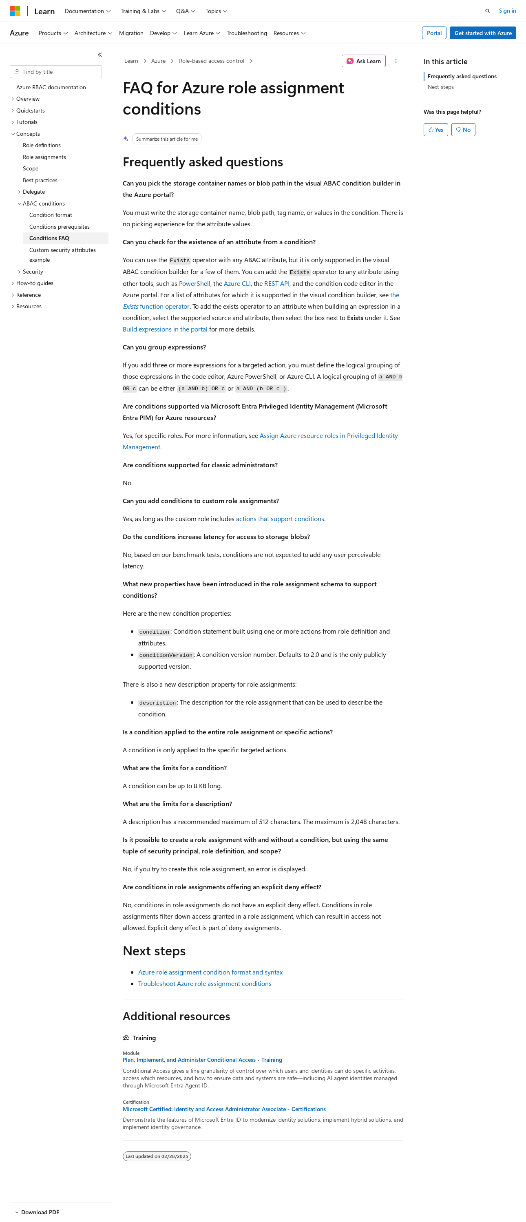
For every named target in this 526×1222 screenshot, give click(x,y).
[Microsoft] (15, 11)
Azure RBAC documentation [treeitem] (51, 87)
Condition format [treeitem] (50, 215)
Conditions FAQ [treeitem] (49, 238)
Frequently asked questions (462, 76)
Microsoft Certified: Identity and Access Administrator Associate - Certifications (224, 1109)
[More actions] (396, 61)
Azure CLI (237, 283)
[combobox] (56, 71)
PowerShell (194, 283)
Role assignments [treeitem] (44, 157)
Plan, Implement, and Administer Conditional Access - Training (202, 1059)
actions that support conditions (280, 518)
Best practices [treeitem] (40, 180)
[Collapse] (99, 54)
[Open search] (488, 11)
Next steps (441, 87)
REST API (277, 283)
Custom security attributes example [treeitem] (62, 255)
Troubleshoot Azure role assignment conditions (205, 983)
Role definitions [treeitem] (42, 145)
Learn (131, 60)
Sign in (507, 10)
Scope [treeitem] (30, 168)
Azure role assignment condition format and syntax (210, 972)
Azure (158, 60)
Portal (434, 33)
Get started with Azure (483, 33)
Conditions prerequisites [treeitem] (59, 226)
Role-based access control (211, 60)
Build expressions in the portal (165, 329)
